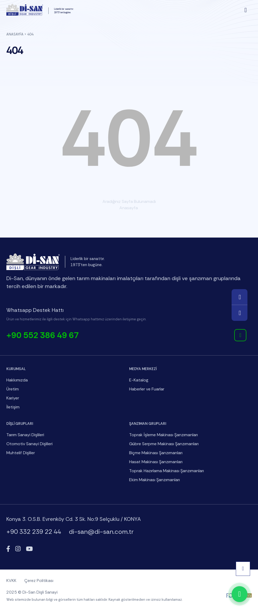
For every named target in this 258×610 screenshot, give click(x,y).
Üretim (12, 389)
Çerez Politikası (38, 580)
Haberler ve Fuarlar (146, 389)
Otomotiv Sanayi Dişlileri (29, 444)
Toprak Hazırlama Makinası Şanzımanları (166, 471)
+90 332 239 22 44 (33, 531)
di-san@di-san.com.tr (101, 531)
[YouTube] (29, 549)
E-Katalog (138, 380)
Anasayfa (15, 34)
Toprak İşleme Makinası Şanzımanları (163, 435)
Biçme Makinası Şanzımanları (155, 453)
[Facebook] (8, 549)
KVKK (11, 580)
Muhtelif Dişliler (20, 453)
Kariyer (12, 398)
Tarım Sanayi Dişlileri (25, 435)
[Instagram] (18, 549)
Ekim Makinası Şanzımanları (154, 479)
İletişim (13, 407)
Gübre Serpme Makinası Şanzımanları (164, 444)
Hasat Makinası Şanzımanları (155, 462)
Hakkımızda (17, 380)
